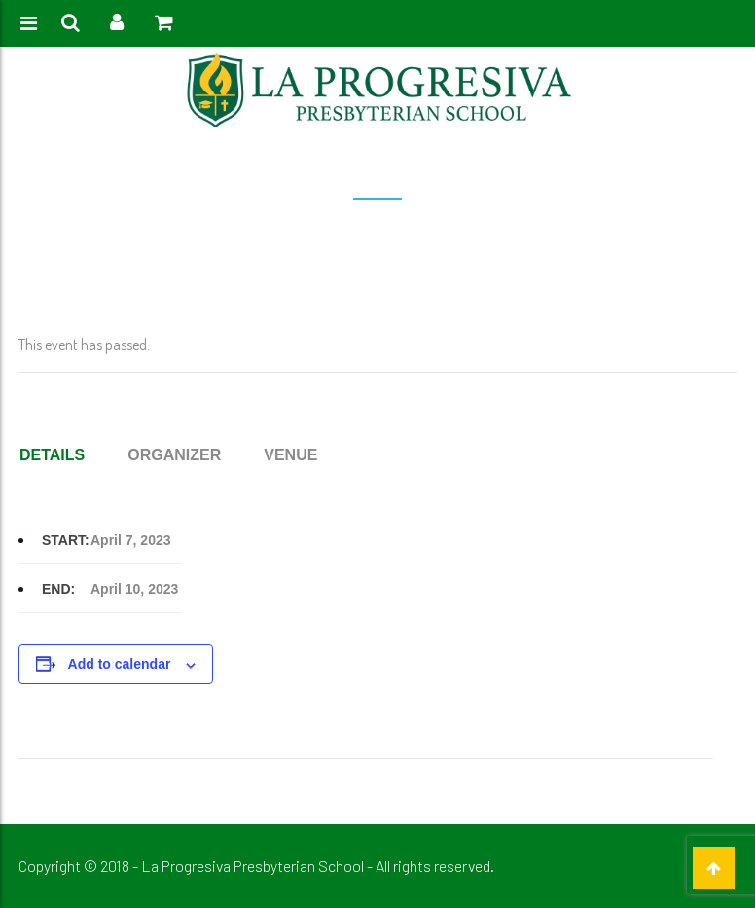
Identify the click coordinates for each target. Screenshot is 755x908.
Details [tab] (52, 455)
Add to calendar (119, 664)
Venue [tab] (290, 455)
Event (269, 235)
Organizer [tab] (174, 455)
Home (223, 235)
